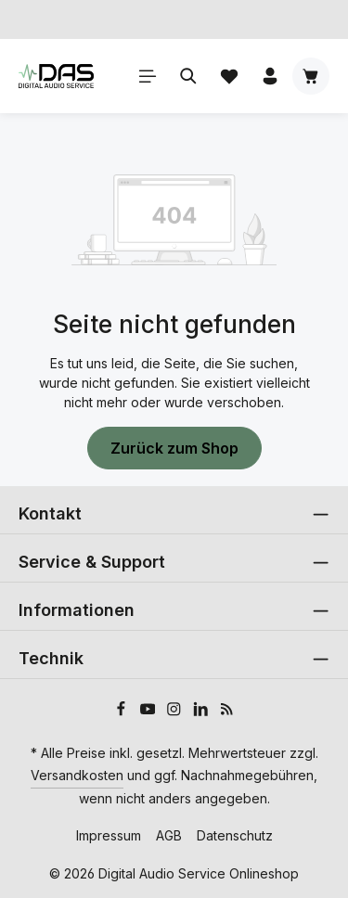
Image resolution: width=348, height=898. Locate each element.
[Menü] (147, 76)
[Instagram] (176, 711)
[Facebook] (123, 711)
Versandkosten (77, 775)
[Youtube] (150, 711)
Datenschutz (235, 835)
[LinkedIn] (203, 711)
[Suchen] (188, 76)
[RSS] (227, 711)
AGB (169, 835)
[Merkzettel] (229, 76)
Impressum (108, 835)
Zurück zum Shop (174, 448)
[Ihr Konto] (270, 76)
